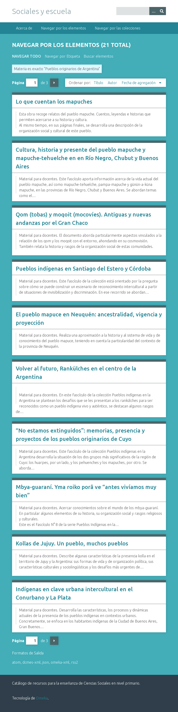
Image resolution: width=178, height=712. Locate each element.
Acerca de (24, 28)
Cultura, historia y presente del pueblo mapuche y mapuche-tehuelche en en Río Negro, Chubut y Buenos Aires (87, 158)
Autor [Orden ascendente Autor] (113, 83)
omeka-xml (60, 662)
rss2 (74, 662)
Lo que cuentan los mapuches (54, 101)
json (45, 662)
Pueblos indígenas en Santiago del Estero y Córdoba (83, 269)
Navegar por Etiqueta (62, 56)
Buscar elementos (98, 56)
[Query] (141, 11)
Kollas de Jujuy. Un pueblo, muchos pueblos (72, 543)
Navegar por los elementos (63, 28)
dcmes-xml (31, 662)
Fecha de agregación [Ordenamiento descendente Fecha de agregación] (139, 83)
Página (25, 83)
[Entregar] (162, 11)
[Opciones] (153, 11)
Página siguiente (54, 83)
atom (16, 662)
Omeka (42, 698)
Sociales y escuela (41, 11)
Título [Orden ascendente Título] (99, 83)
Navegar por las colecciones (117, 28)
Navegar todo (26, 56)
